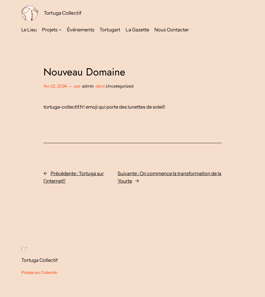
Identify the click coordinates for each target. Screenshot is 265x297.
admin (88, 86)
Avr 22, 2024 (55, 86)
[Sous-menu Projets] (60, 29)
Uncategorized (120, 86)
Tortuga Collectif (62, 13)
